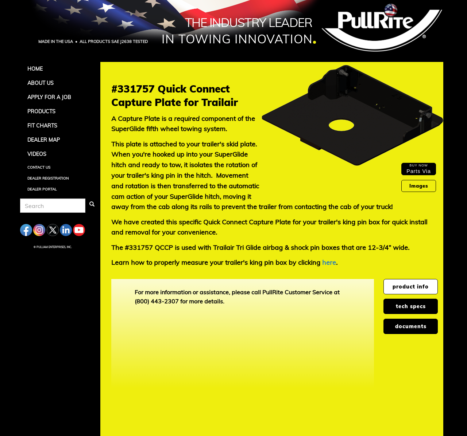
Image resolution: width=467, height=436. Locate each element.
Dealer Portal (42, 189)
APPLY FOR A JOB (49, 97)
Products (41, 111)
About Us (40, 83)
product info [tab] (411, 286)
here (329, 262)
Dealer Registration (48, 178)
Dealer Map (43, 140)
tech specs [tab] (411, 306)
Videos (36, 154)
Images (418, 186)
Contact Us (38, 167)
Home (35, 69)
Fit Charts (42, 125)
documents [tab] (411, 326)
